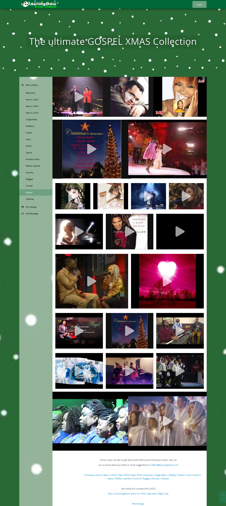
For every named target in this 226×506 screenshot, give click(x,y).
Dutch (197, 475)
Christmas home (93, 475)
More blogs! (138, 503)
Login (199, 4)
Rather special (123, 478)
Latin (189, 475)
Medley (172, 475)
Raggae (146, 478)
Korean (156, 478)
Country (137, 478)
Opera (111, 478)
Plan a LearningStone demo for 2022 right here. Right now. (138, 493)
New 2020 (124, 475)
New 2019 (137, 475)
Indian (181, 475)
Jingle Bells (160, 475)
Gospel (165, 478)
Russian (148, 475)
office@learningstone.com (164, 464)
